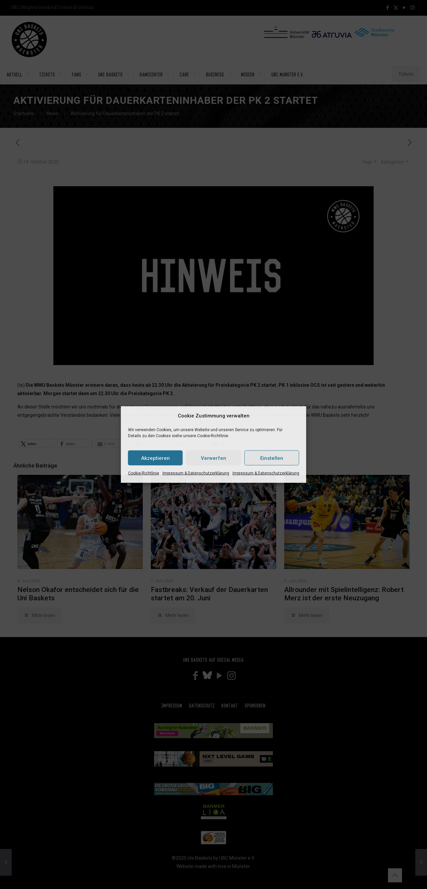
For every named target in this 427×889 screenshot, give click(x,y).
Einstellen (271, 458)
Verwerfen (213, 458)
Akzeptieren (155, 458)
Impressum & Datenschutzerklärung (195, 473)
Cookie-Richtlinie (143, 473)
